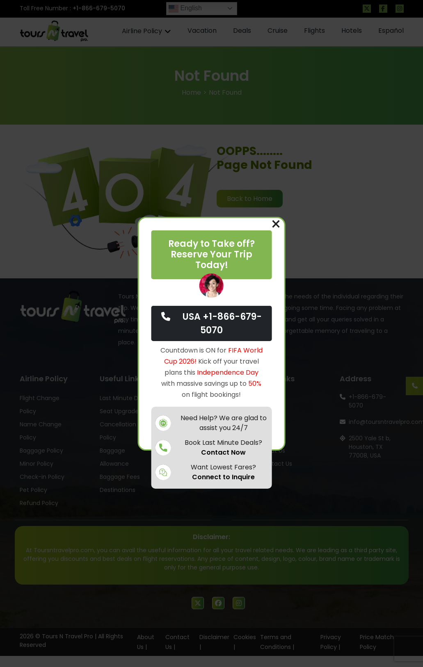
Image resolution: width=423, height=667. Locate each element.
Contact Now (223, 452)
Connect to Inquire (223, 477)
